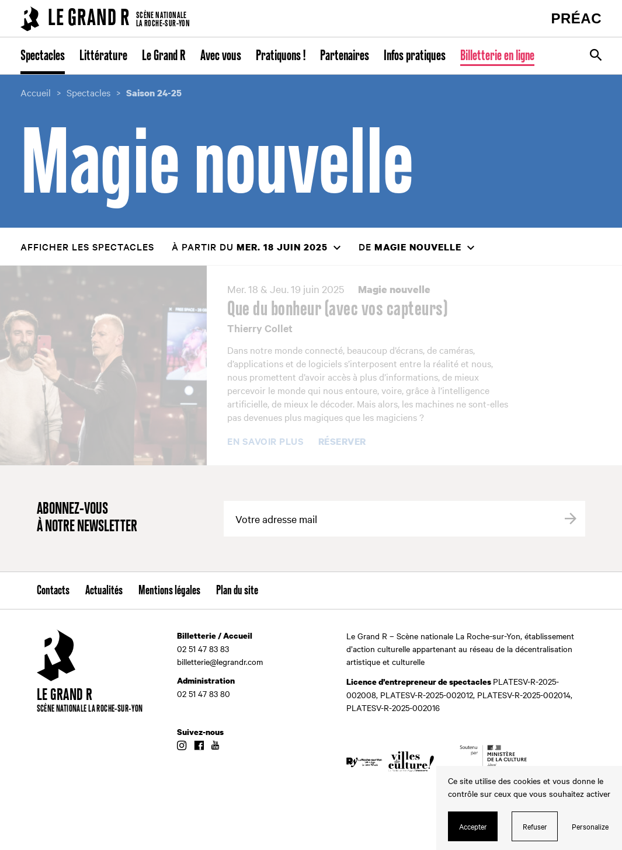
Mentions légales (169, 591)
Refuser (535, 826)
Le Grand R (164, 56)
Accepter (473, 826)
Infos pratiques (415, 56)
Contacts (53, 591)
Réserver (342, 442)
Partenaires (344, 56)
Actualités (104, 591)
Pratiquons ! (280, 56)
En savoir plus (265, 441)
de (410, 246)
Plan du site (237, 591)
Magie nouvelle (394, 289)
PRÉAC (576, 18)
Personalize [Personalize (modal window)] (590, 826)
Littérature (103, 56)
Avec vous (220, 56)
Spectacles (42, 56)
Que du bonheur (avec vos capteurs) (337, 309)
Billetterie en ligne (497, 56)
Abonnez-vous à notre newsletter (87, 518)
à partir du (250, 246)
